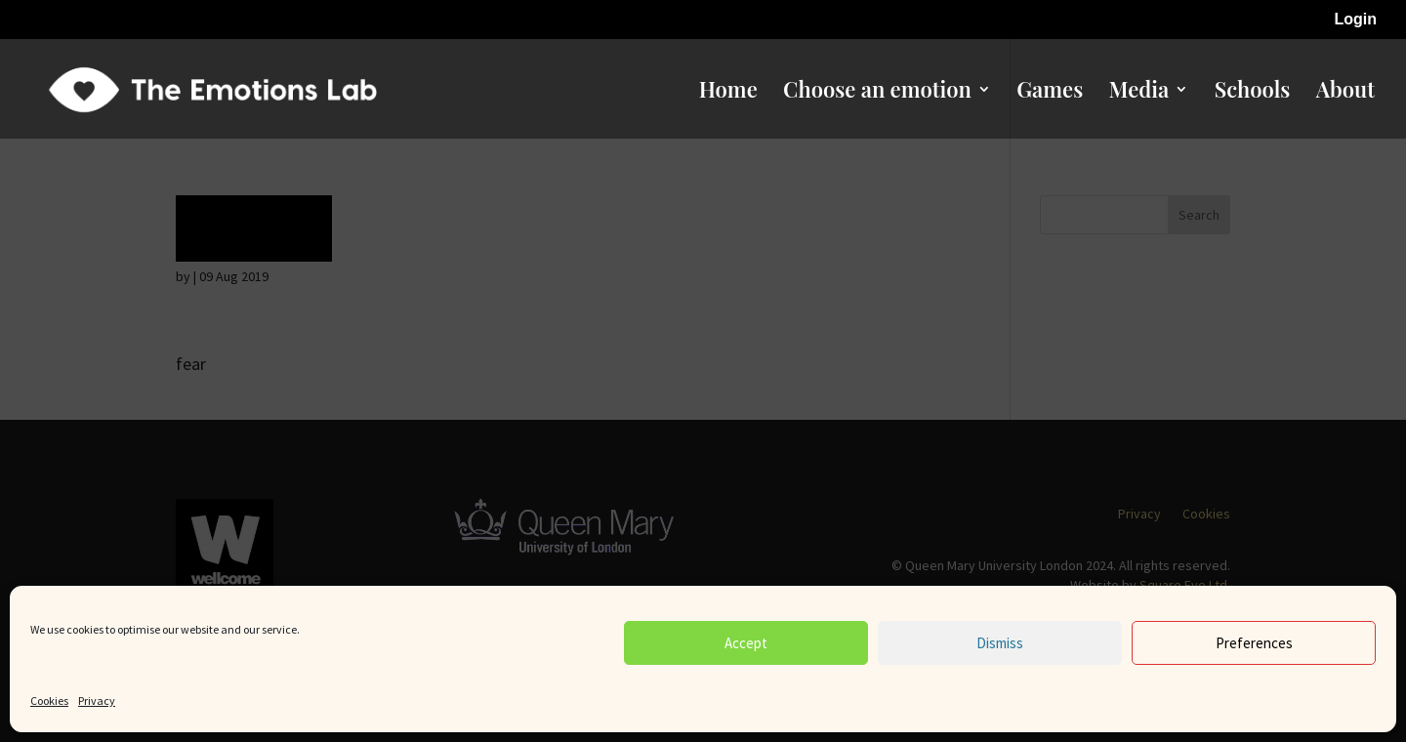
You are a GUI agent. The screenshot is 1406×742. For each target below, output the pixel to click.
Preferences (1254, 643)
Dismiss (999, 643)
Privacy (96, 700)
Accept (745, 643)
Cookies (49, 700)
